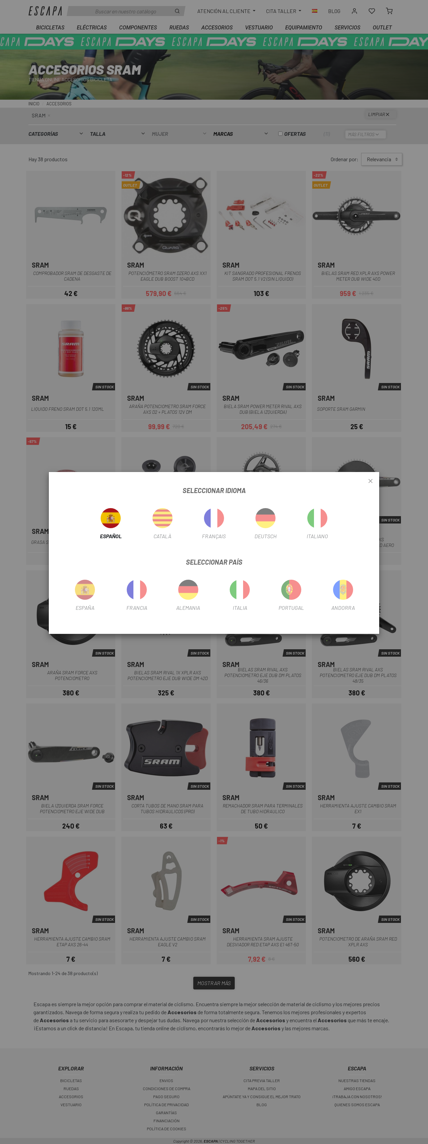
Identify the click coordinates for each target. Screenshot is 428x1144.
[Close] (370, 481)
